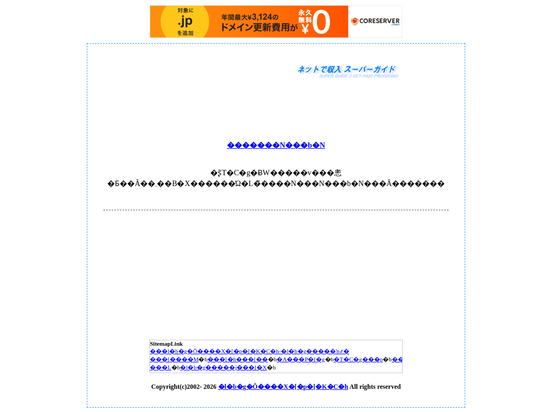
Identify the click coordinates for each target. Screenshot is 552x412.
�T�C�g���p (358, 359)
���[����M (174, 359)
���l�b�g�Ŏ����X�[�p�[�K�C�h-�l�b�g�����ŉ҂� (249, 351)
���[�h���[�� (238, 359)
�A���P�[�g (301, 359)
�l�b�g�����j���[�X (223, 367)
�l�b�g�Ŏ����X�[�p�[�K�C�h (283, 386)
